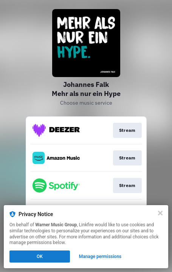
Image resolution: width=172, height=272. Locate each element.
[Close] (160, 213)
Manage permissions (100, 256)
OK (40, 256)
